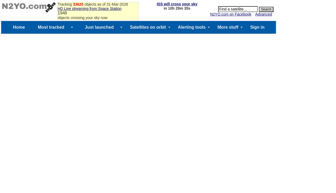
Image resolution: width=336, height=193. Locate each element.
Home (19, 27)
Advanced (263, 14)
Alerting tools (192, 27)
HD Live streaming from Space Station (90, 8)
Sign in (257, 27)
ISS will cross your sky (177, 4)
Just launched (99, 27)
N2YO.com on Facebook (230, 14)
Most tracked (51, 27)
